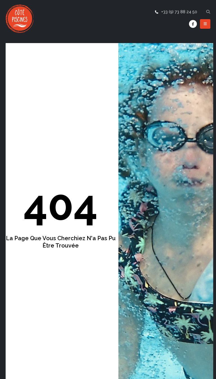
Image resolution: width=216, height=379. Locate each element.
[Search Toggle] (208, 11)
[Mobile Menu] (205, 24)
